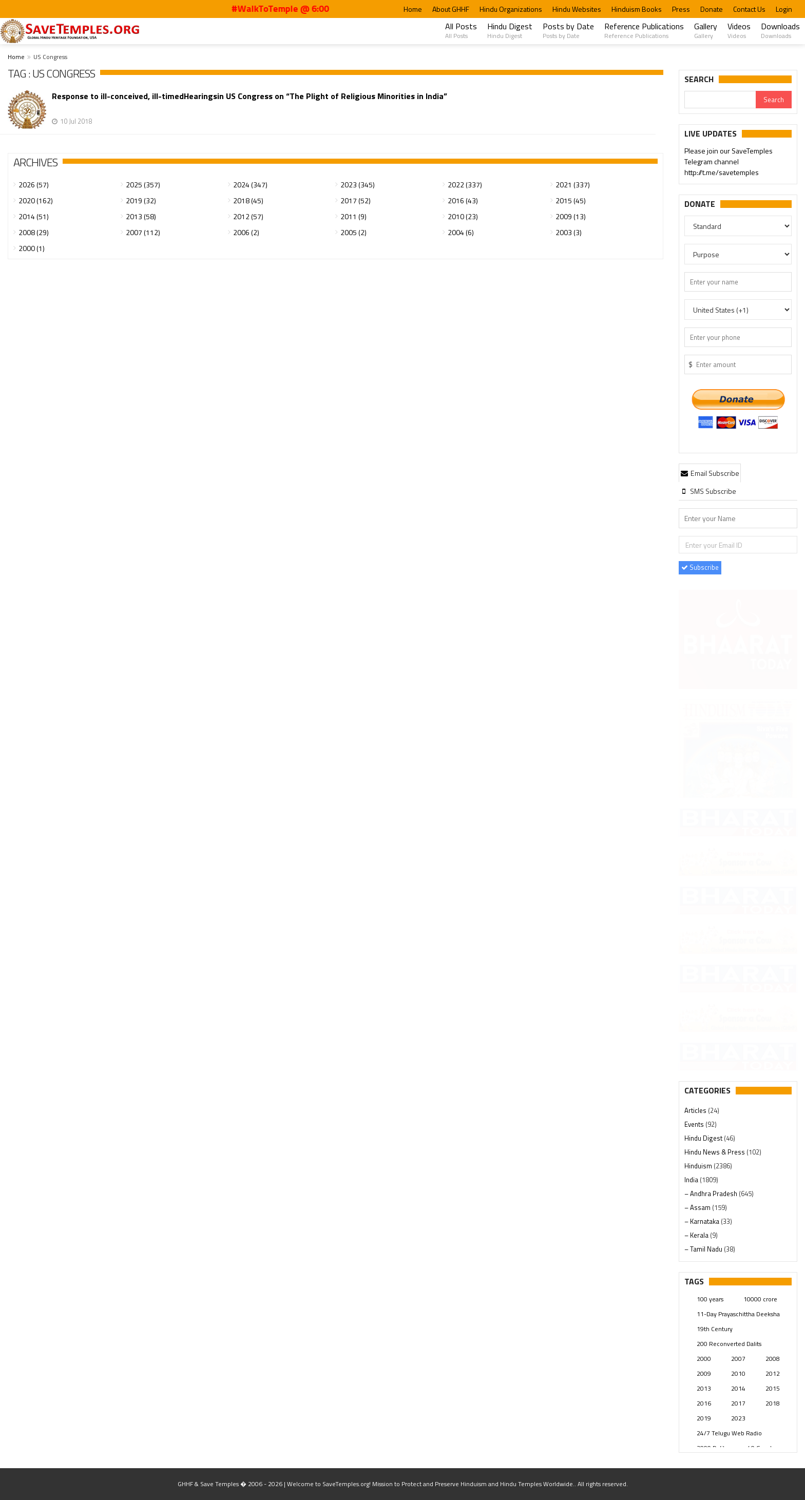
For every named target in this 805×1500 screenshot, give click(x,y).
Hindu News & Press (715, 1152)
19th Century (715, 1329)
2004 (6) (461, 232)
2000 (704, 1358)
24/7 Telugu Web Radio (729, 1433)
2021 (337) (572, 184)
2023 (738, 1418)
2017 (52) (355, 200)
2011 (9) (353, 216)
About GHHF (450, 9)
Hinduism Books (636, 9)
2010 (738, 1373)
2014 (738, 1388)
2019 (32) (141, 200)
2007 (738, 1358)
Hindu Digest (509, 30)
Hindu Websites (576, 9)
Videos (739, 30)
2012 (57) (248, 216)
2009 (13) (570, 216)
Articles (696, 1110)
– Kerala (697, 1235)
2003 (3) (568, 232)
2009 (704, 1373)
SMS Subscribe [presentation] (708, 491)
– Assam (698, 1207)
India (692, 1180)
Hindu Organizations (511, 9)
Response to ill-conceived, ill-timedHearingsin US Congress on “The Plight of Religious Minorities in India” (249, 96)
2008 (772, 1358)
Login (784, 9)
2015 (772, 1388)
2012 (772, 1373)
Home (413, 9)
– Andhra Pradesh (711, 1193)
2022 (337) (465, 184)
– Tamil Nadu (704, 1249)
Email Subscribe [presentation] (710, 473)
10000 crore (760, 1299)
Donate (711, 9)
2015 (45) (570, 200)
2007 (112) (143, 232)
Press (681, 9)
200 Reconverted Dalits (729, 1344)
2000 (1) (31, 248)
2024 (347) (250, 184)
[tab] (710, 473)
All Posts (461, 30)
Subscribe (700, 567)
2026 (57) (33, 184)
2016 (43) (463, 200)
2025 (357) (143, 184)
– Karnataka (702, 1221)
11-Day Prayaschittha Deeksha (738, 1314)
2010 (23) (463, 216)
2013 (704, 1388)
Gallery (705, 30)
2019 (704, 1418)
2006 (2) (246, 232)
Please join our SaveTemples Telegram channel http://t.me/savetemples (728, 162)
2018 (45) (248, 200)
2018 (772, 1403)
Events (694, 1124)
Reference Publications (644, 30)
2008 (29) (33, 232)
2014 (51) (33, 216)
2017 (738, 1403)
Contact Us (749, 9)
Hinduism (699, 1166)
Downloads (780, 30)
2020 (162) (35, 200)
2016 (704, 1403)
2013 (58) (141, 216)
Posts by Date (568, 30)
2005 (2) (353, 232)
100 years (710, 1299)
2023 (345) (357, 184)
